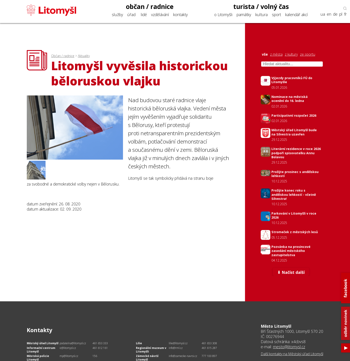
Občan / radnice (62, 56)
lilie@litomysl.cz (178, 343)
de (335, 14)
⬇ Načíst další (291, 272)
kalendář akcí (296, 14)
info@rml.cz (176, 348)
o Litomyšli (223, 14)
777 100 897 (209, 356)
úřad (131, 14)
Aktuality (84, 56)
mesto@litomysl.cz (289, 346)
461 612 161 (100, 348)
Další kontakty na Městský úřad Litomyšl (292, 353)
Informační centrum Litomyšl (41, 349)
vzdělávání (160, 14)
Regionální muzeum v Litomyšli (151, 349)
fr (345, 14)
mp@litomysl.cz (69, 356)
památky (244, 14)
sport (276, 14)
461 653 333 (100, 343)
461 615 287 (209, 348)
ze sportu (307, 54)
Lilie (139, 343)
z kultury (291, 54)
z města (276, 54)
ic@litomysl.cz (68, 348)
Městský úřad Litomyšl (42, 343)
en (329, 14)
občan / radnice (150, 6)
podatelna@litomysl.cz (73, 343)
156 (94, 356)
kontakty (180, 14)
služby (117, 14)
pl (340, 14)
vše (265, 54)
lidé (144, 14)
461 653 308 (209, 343)
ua (323, 14)
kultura (261, 14)
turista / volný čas (261, 6)
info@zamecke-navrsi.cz (183, 356)
